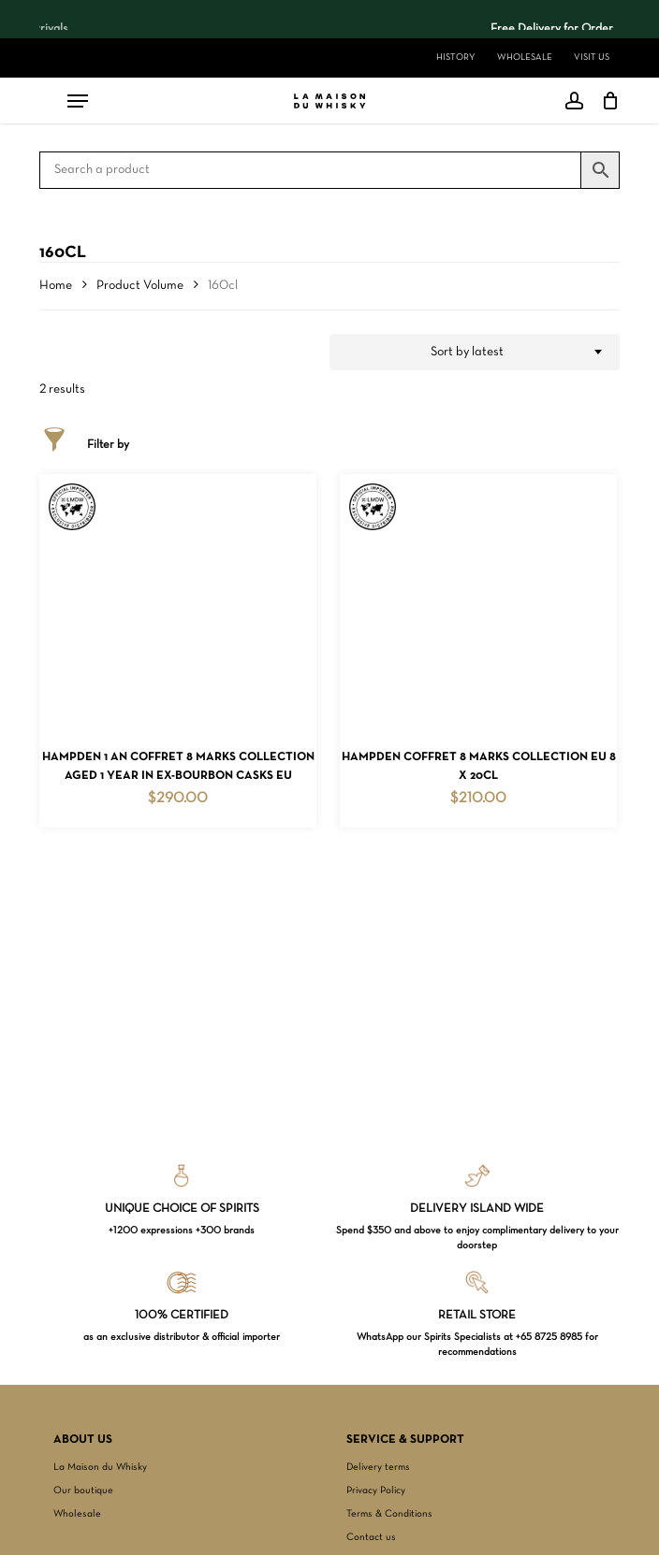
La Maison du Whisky (100, 1467)
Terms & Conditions (389, 1514)
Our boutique (83, 1490)
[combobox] (475, 352)
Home (55, 286)
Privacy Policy (375, 1490)
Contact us (371, 1537)
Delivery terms (378, 1467)
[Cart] (606, 101)
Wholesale (77, 1514)
